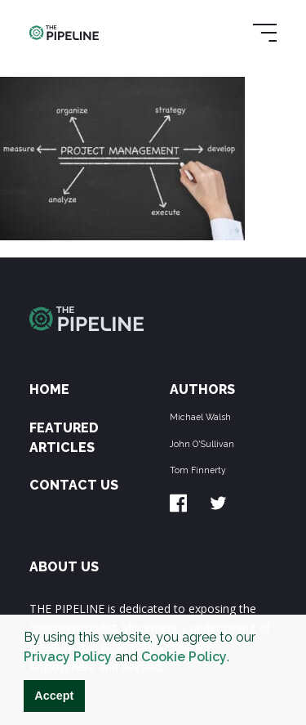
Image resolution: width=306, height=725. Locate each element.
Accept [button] (53, 695)
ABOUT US (64, 567)
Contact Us (73, 485)
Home (49, 389)
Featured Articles (64, 437)
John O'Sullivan (202, 444)
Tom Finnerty (198, 470)
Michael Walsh (200, 417)
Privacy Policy (68, 657)
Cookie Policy (184, 657)
